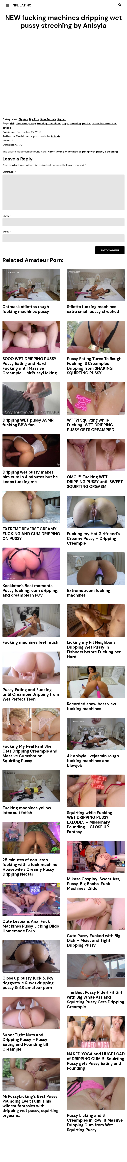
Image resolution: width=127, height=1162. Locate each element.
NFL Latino (22, 5)
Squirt (61, 119)
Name (6, 215)
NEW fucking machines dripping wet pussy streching (83, 151)
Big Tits (34, 119)
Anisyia (55, 136)
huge (65, 123)
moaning (75, 123)
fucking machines (49, 123)
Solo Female (48, 119)
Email (6, 231)
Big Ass (23, 119)
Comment (9, 172)
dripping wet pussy (23, 123)
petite (86, 123)
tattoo (6, 127)
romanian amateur (104, 123)
